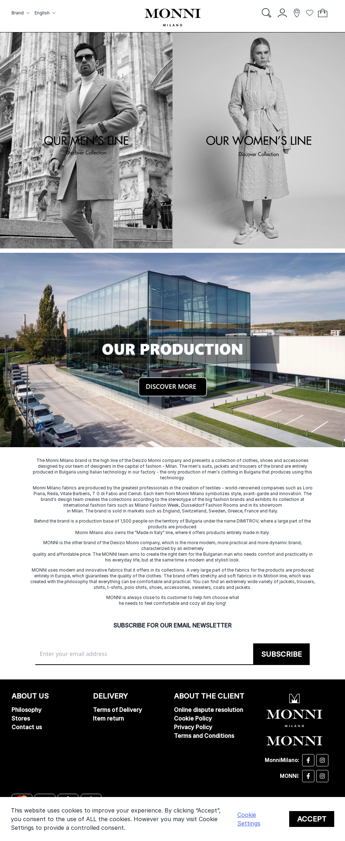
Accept (311, 819)
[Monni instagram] (322, 776)
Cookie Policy (193, 718)
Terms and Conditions (204, 735)
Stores (21, 718)
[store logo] (173, 17)
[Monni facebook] (308, 776)
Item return (108, 718)
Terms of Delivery (117, 709)
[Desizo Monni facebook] (308, 760)
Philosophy (26, 709)
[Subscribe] (281, 654)
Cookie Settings (248, 819)
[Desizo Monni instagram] (322, 760)
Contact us (27, 727)
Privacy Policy (193, 727)
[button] (22, 13)
